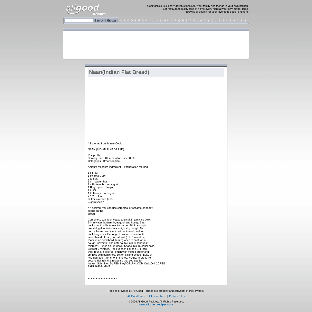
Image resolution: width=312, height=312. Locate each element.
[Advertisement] (155, 45)
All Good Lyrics (136, 296)
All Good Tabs (157, 296)
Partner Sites (177, 296)
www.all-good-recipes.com (156, 304)
